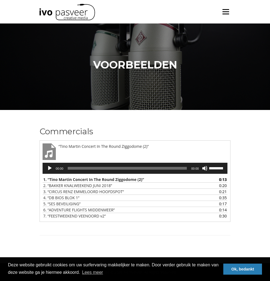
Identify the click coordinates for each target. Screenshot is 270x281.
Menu (225, 11)
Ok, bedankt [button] (242, 269)
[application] (135, 168)
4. (61, 197)
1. (93, 179)
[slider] (127, 168)
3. (83, 191)
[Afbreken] (205, 168)
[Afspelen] (50, 168)
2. (77, 185)
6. (79, 209)
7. (74, 216)
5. (62, 203)
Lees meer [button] (92, 272)
